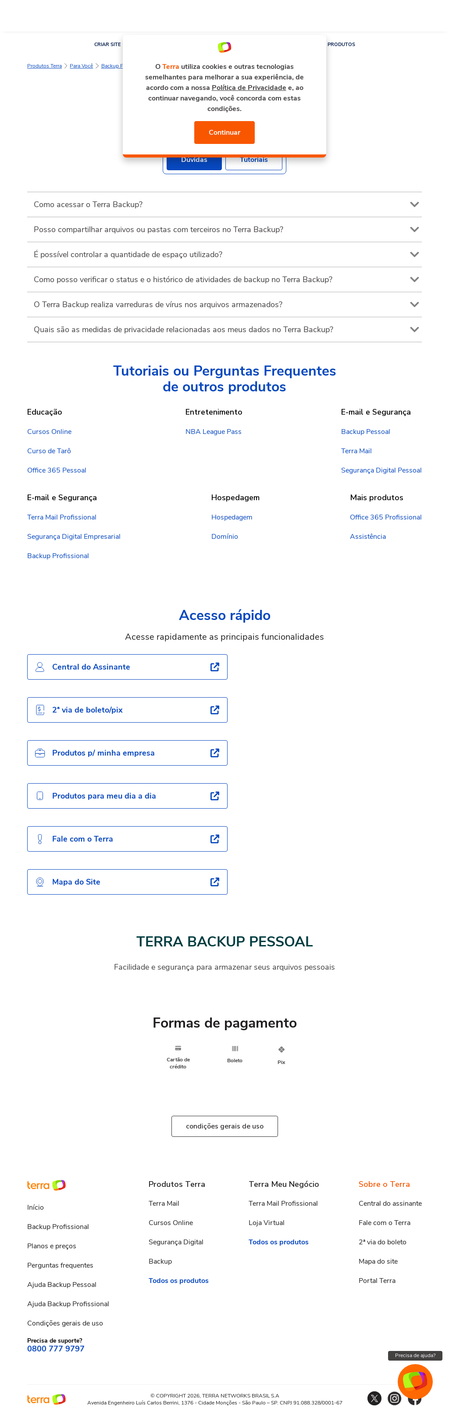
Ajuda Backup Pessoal (61, 1285)
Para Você (81, 65)
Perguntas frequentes (60, 1265)
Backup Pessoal (120, 65)
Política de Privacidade (249, 88)
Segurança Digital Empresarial (74, 536)
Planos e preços (51, 1246)
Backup (160, 1261)
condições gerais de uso (225, 1126)
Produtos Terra (44, 65)
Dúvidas (194, 160)
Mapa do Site (67, 882)
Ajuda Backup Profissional (68, 1304)
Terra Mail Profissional (61, 517)
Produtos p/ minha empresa (95, 753)
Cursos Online (49, 432)
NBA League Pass (213, 432)
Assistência (368, 536)
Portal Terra (377, 1281)
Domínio (224, 536)
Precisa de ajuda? (415, 1355)
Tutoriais (254, 160)
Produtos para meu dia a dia (95, 796)
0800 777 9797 (56, 1349)
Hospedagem (232, 517)
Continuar (224, 132)
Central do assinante (390, 1203)
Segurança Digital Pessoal (381, 470)
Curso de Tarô (49, 451)
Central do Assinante (82, 667)
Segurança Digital (176, 1242)
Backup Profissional (58, 556)
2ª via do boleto (382, 1242)
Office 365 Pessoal (56, 470)
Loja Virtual (267, 1223)
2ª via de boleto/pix (79, 710)
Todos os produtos (179, 1281)
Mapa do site (378, 1261)
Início (35, 1207)
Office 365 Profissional (386, 517)
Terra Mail (356, 451)
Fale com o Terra (74, 839)
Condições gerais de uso (65, 1323)
